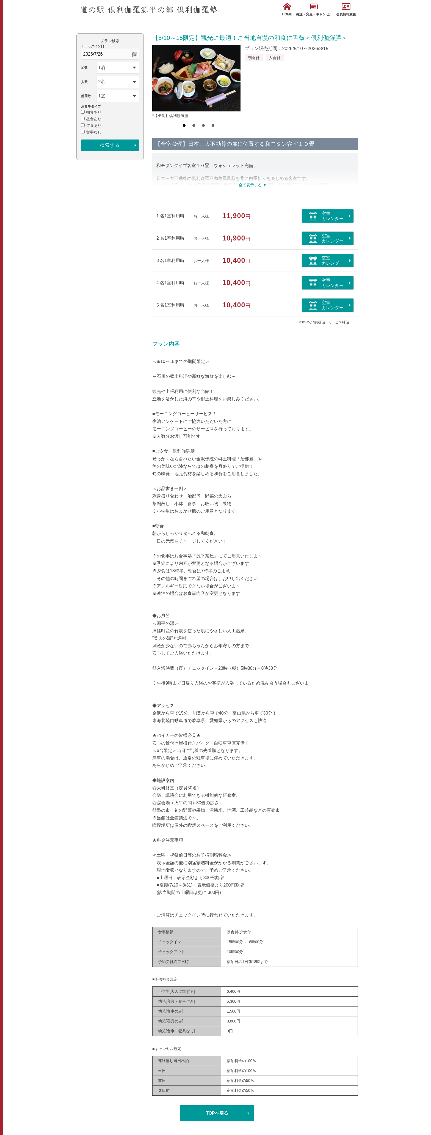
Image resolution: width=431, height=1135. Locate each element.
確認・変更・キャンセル (314, 9)
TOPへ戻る (217, 1113)
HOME (287, 9)
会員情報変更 (346, 9)
